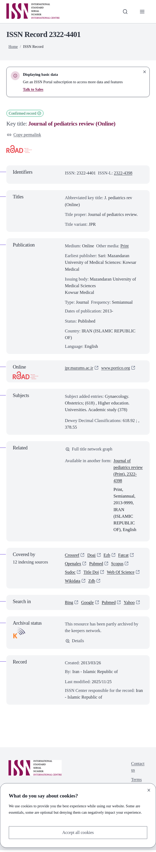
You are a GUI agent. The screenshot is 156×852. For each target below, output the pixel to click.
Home (13, 46)
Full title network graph (89, 449)
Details (75, 642)
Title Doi (92, 573)
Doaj (92, 555)
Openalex (73, 564)
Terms (136, 782)
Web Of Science (122, 573)
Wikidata (73, 582)
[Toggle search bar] (124, 11)
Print (124, 246)
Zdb (92, 582)
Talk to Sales (33, 89)
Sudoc (70, 573)
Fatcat (124, 555)
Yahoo (130, 604)
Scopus (118, 564)
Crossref (72, 555)
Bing (69, 604)
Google (87, 604)
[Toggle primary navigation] (142, 11)
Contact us (138, 769)
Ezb (107, 555)
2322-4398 (123, 173)
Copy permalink (24, 134)
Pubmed (97, 564)
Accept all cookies (78, 832)
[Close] (149, 790)
